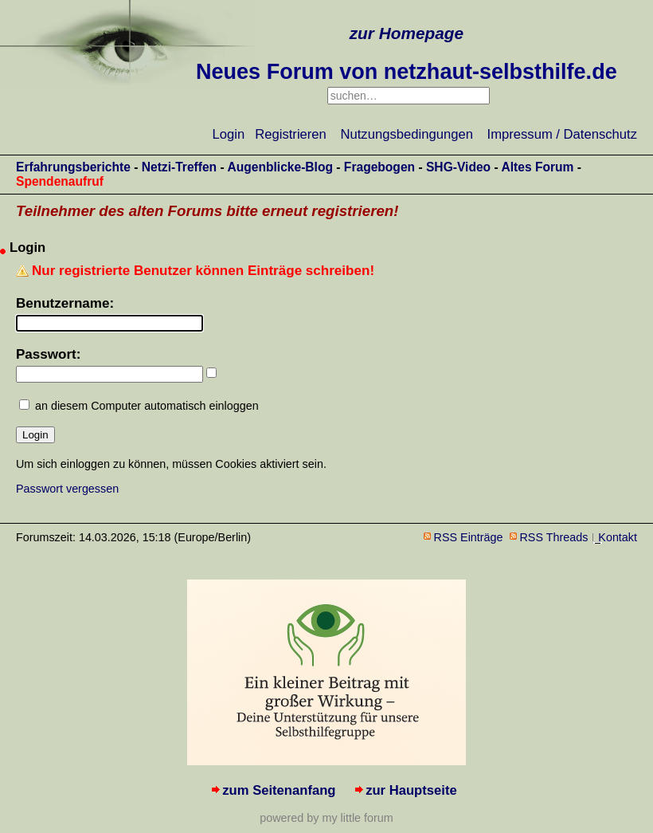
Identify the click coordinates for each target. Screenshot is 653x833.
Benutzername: (65, 303)
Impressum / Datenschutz (562, 134)
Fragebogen (379, 167)
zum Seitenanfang (278, 790)
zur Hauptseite (411, 790)
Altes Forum (537, 167)
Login (229, 134)
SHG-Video (458, 167)
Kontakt (617, 537)
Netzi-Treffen (179, 167)
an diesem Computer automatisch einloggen (147, 405)
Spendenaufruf (60, 181)
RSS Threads (554, 537)
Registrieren (290, 134)
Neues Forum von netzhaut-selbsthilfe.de (406, 72)
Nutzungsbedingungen (407, 134)
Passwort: (48, 354)
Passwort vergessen (67, 488)
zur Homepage (406, 33)
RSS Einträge (468, 537)
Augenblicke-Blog (280, 167)
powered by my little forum (326, 817)
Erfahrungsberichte (73, 167)
